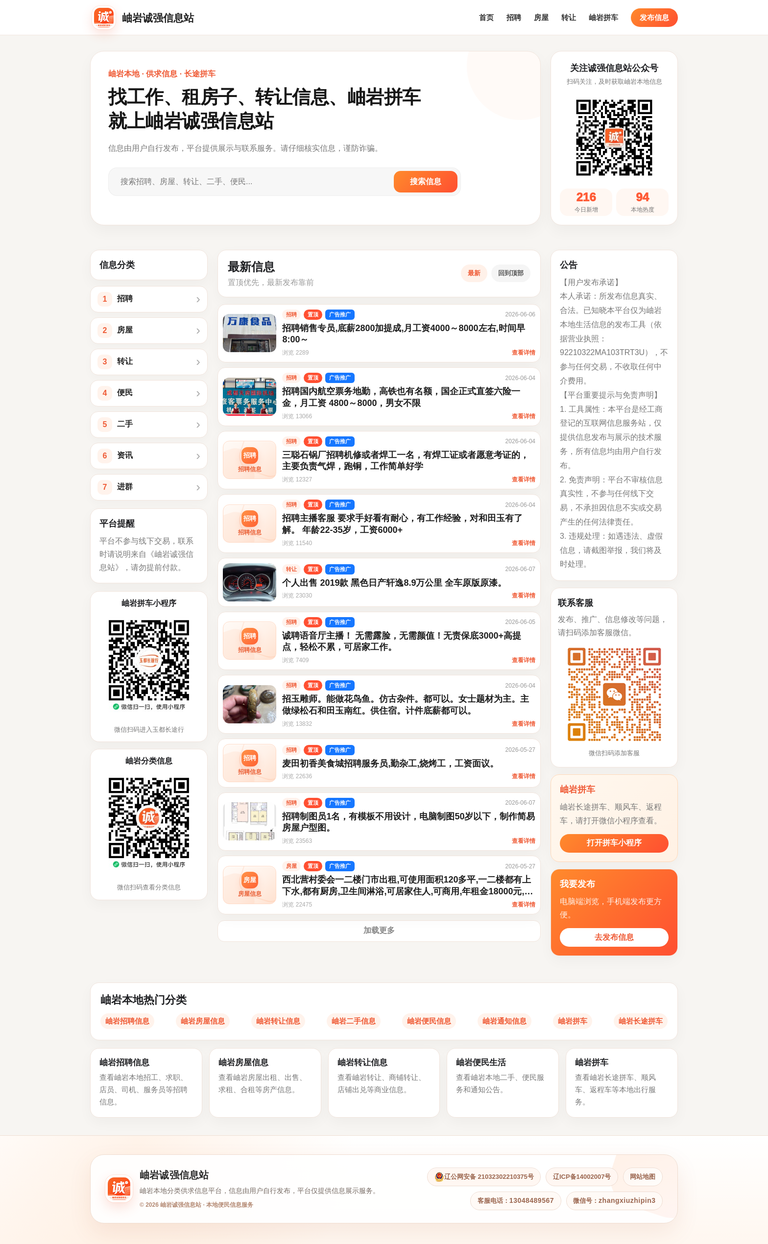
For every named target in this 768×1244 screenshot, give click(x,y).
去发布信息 (614, 937)
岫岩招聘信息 (127, 1021)
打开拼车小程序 (614, 842)
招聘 (513, 17)
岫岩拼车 (603, 17)
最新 (474, 273)
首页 (486, 17)
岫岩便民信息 (429, 1021)
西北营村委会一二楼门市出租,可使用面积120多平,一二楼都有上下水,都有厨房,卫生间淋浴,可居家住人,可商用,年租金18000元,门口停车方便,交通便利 (410, 891)
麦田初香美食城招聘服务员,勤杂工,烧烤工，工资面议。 (394, 763)
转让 (568, 17)
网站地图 (641, 1176)
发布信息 (654, 17)
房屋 (541, 17)
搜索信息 (425, 181)
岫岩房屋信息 (203, 1021)
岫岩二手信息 (354, 1021)
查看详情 (523, 352)
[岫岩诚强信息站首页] (144, 17)
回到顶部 (511, 273)
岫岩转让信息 (278, 1021)
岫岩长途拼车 (641, 1021)
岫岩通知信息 (504, 1021)
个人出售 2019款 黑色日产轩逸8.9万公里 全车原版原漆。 (398, 583)
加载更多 (379, 930)
